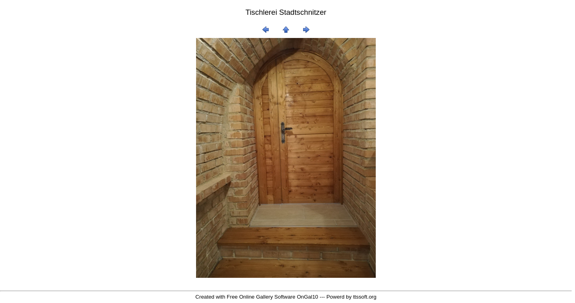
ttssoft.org (365, 297)
